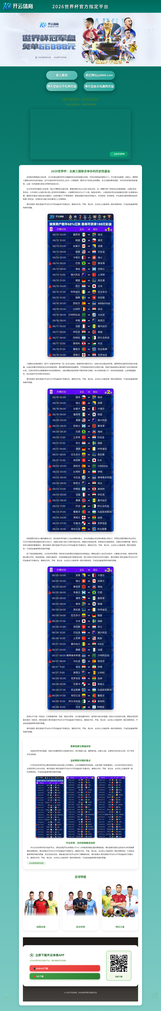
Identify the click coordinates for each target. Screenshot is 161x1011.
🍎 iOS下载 (38, 976)
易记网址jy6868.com (99, 75)
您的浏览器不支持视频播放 (80, 134)
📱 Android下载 (40, 968)
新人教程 (62, 75)
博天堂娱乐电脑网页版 (99, 86)
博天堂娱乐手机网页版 (61, 86)
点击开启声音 (119, 154)
